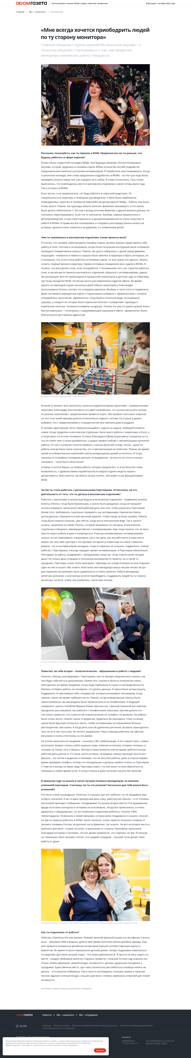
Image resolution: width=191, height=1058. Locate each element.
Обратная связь (61, 1025)
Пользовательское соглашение (58, 1028)
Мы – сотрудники (88, 1015)
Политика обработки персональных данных (94, 1025)
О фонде (46, 1025)
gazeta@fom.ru (128, 1040)
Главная (20, 11)
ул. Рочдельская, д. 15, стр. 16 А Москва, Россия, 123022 (160, 1041)
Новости (46, 1015)
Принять (100, 1050)
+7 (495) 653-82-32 (130, 1043)
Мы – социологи (37, 11)
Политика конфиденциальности (136, 1025)
